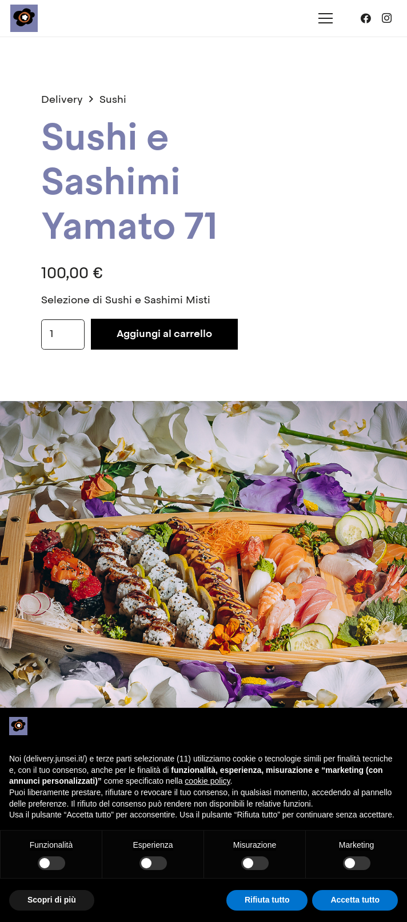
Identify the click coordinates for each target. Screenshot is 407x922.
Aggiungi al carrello (164, 334)
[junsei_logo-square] (24, 18)
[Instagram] (386, 18)
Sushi (112, 100)
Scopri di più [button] (51, 899)
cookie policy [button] (207, 780)
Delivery (62, 100)
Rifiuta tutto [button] (267, 899)
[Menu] (325, 18)
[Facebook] (366, 18)
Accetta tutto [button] (355, 899)
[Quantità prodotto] (63, 334)
